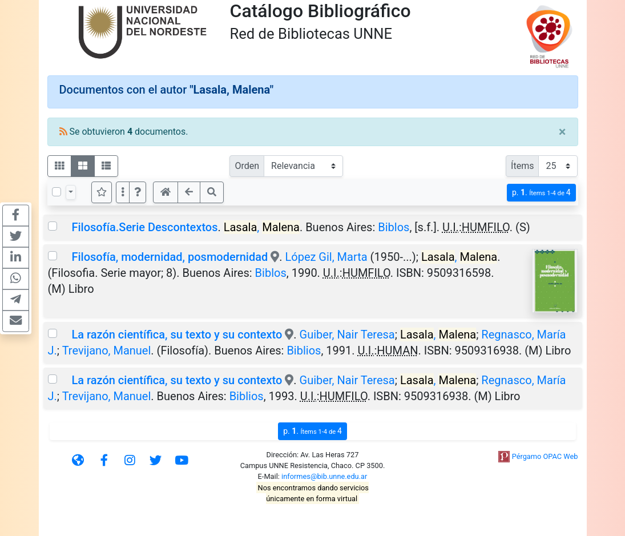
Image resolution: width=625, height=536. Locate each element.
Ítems (522, 165)
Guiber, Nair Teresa (347, 334)
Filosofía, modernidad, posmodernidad (169, 257)
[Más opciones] (123, 192)
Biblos (393, 227)
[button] (137, 192)
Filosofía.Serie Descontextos (144, 227)
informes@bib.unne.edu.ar (324, 476)
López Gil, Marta (326, 257)
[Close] (562, 132)
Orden (247, 165)
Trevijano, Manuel (106, 350)
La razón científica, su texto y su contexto (176, 334)
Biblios (304, 350)
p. (541, 193)
